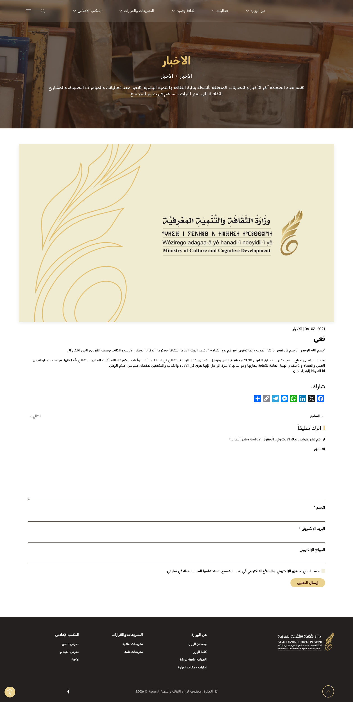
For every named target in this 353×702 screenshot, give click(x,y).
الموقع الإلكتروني (312, 550)
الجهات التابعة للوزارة (193, 659)
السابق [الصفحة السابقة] (316, 416)
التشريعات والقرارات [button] (136, 11)
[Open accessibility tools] (10, 692)
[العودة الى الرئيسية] (306, 11)
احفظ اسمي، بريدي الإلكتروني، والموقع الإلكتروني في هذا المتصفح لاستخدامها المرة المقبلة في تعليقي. (245, 571)
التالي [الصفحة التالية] (35, 416)
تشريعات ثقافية (132, 644)
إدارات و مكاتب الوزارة (192, 667)
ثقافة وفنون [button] (183, 11)
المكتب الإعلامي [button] (87, 11)
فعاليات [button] (220, 11)
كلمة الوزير (200, 652)
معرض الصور (70, 644)
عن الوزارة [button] (255, 11)
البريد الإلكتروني (312, 528)
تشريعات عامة (133, 652)
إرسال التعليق (307, 583)
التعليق (319, 449)
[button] (52, 11)
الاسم (319, 507)
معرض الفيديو (69, 652)
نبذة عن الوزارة (197, 644)
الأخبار (297, 329)
